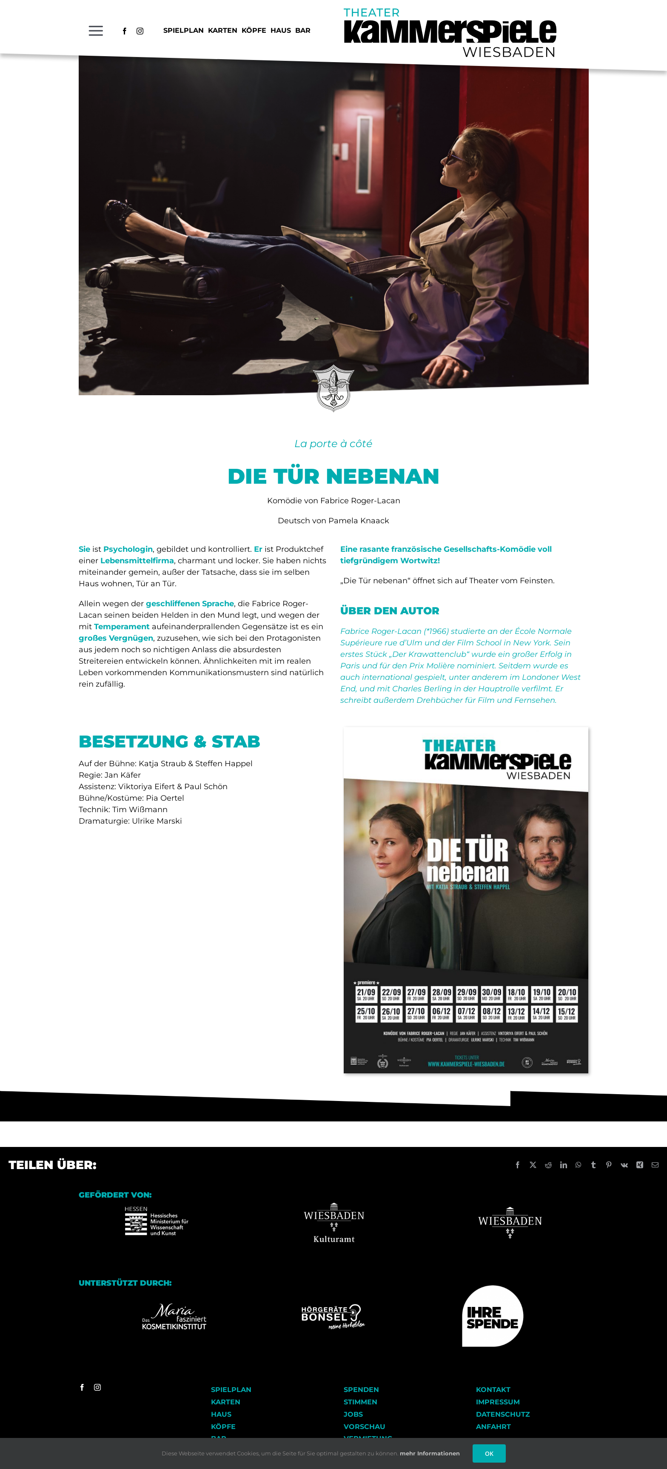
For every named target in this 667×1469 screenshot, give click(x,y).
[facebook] (124, 31)
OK (489, 1453)
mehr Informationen (430, 1453)
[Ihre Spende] (492, 1288)
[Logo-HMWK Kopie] (157, 1194)
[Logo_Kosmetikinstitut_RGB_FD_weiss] (174, 1307)
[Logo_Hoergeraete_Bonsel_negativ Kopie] (333, 1307)
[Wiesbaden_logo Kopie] (510, 1194)
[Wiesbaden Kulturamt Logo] (333, 1194)
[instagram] (140, 31)
